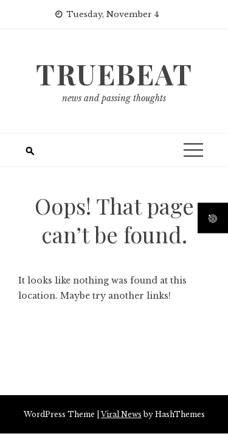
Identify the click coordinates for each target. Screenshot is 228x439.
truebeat (114, 74)
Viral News (121, 414)
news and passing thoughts (114, 98)
